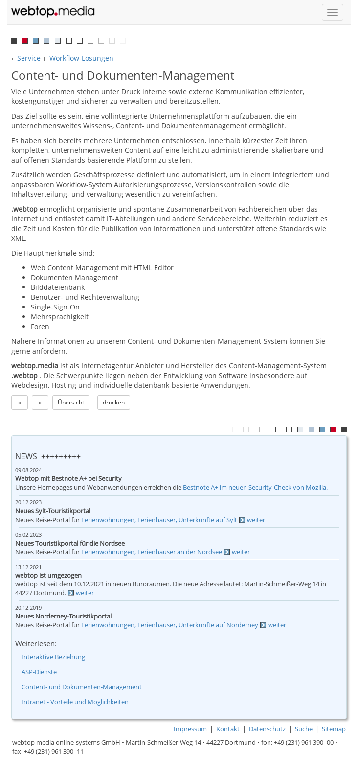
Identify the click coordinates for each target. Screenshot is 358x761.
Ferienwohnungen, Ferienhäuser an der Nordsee (151, 552)
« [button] (19, 402)
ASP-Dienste (39, 672)
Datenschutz (267, 729)
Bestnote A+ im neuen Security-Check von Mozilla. (255, 487)
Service (29, 58)
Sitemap (334, 729)
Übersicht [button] (71, 402)
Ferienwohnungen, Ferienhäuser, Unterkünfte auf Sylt (159, 520)
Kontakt (228, 729)
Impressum (190, 729)
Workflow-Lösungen (81, 58)
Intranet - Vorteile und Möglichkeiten (75, 702)
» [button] (40, 402)
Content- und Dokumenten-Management (82, 687)
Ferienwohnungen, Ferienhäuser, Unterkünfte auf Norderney (169, 625)
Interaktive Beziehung (53, 657)
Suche (304, 729)
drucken (114, 402)
